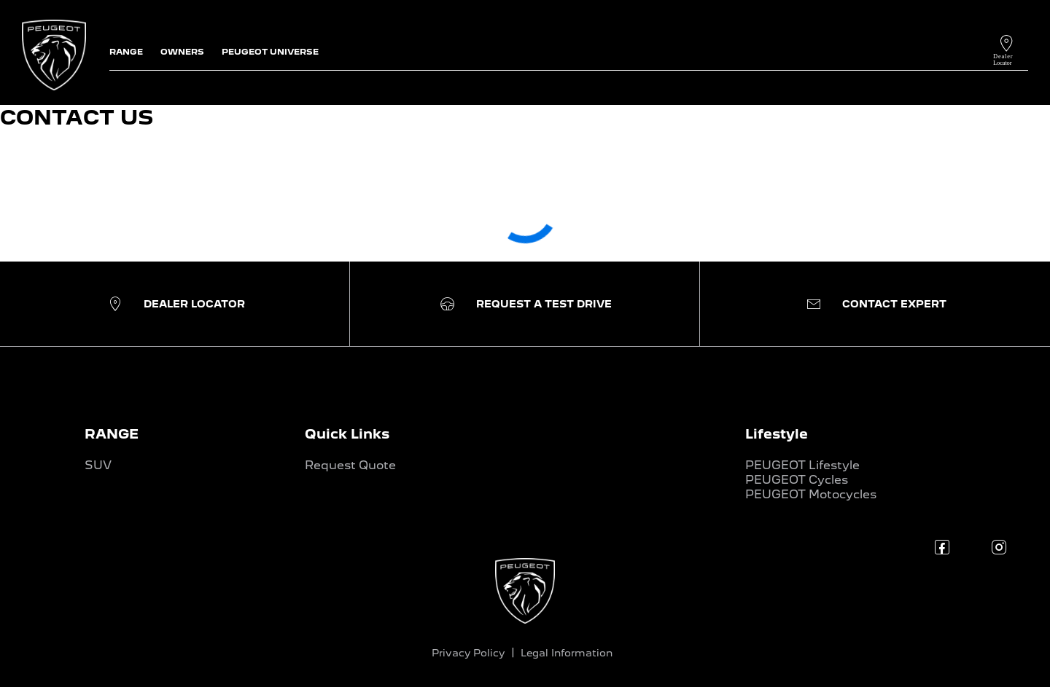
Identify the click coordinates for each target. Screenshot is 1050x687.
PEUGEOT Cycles (796, 480)
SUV (98, 465)
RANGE (112, 433)
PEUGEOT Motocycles (810, 494)
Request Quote (350, 465)
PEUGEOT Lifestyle (802, 465)
